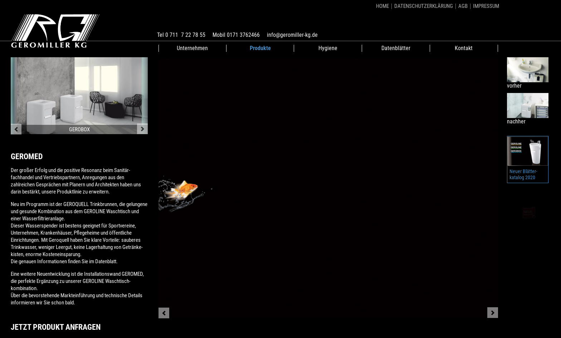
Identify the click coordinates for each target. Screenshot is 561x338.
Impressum (486, 6)
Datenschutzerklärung (423, 6)
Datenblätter (395, 48)
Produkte (260, 48)
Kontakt (464, 48)
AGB (463, 6)
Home (382, 6)
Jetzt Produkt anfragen (56, 327)
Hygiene (327, 48)
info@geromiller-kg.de (292, 34)
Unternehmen (192, 48)
